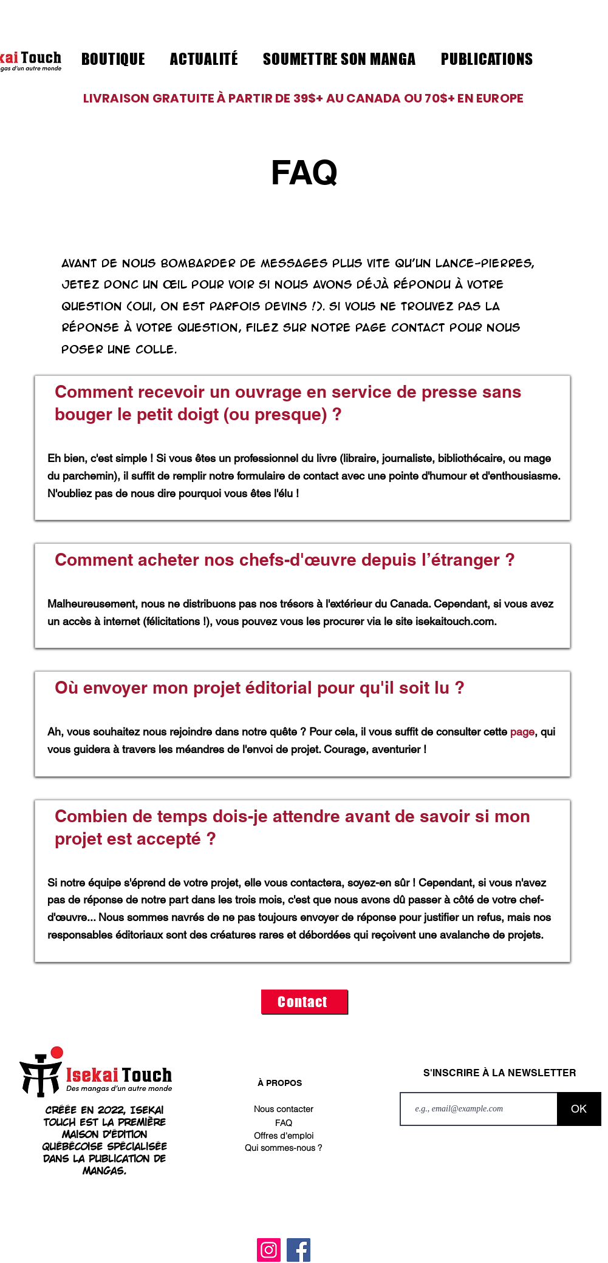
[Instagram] (269, 1250)
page (522, 731)
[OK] (579, 1109)
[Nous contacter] (284, 1109)
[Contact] (304, 1002)
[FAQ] (283, 1123)
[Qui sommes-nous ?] (284, 1148)
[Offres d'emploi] (283, 1135)
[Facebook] (298, 1250)
